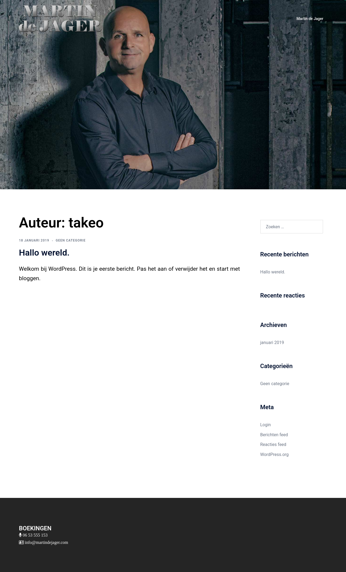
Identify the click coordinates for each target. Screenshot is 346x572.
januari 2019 (272, 342)
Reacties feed (273, 444)
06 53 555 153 (35, 535)
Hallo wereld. (44, 252)
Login (265, 424)
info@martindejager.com (46, 542)
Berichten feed (274, 434)
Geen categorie (71, 240)
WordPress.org (274, 454)
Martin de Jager (310, 18)
